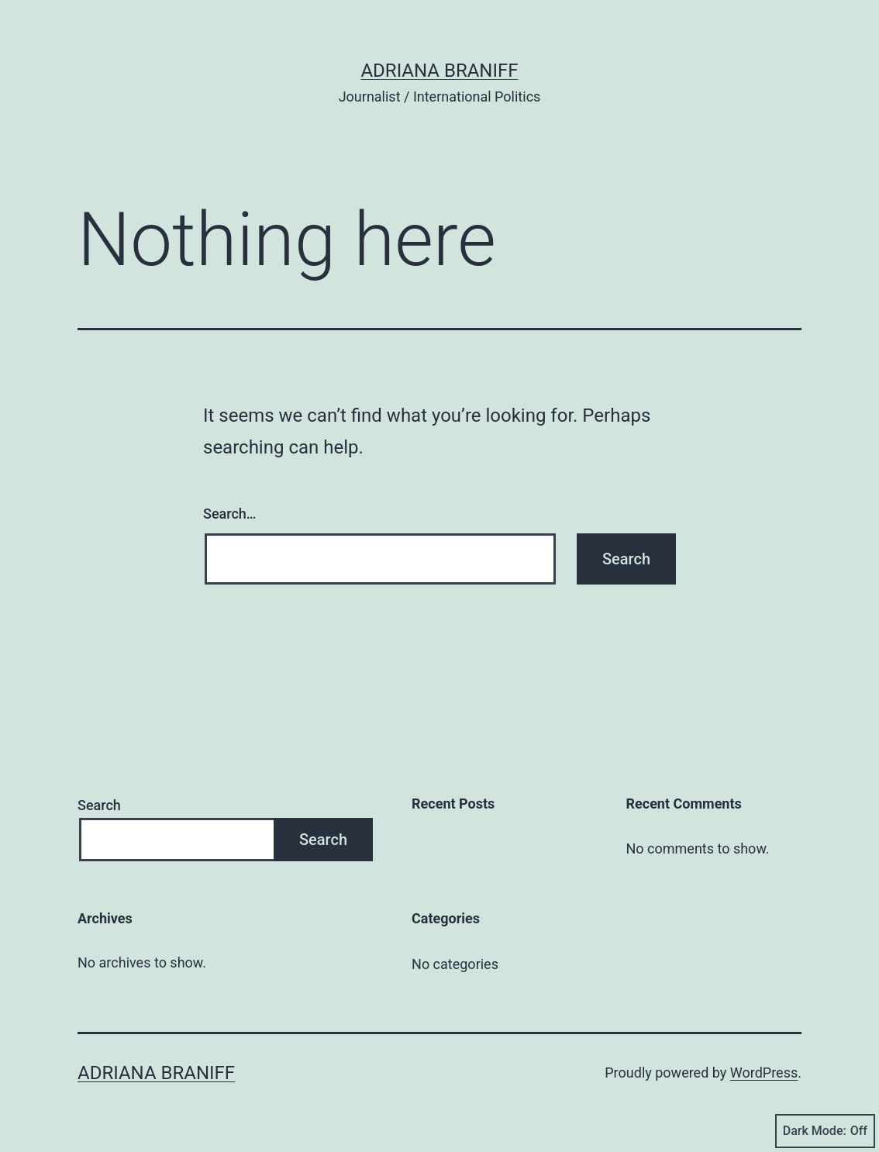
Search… (230, 513)
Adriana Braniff (439, 70)
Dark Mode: (825, 1131)
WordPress (764, 1072)
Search (99, 805)
